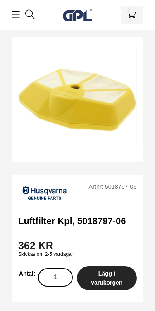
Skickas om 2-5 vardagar (45, 254)
